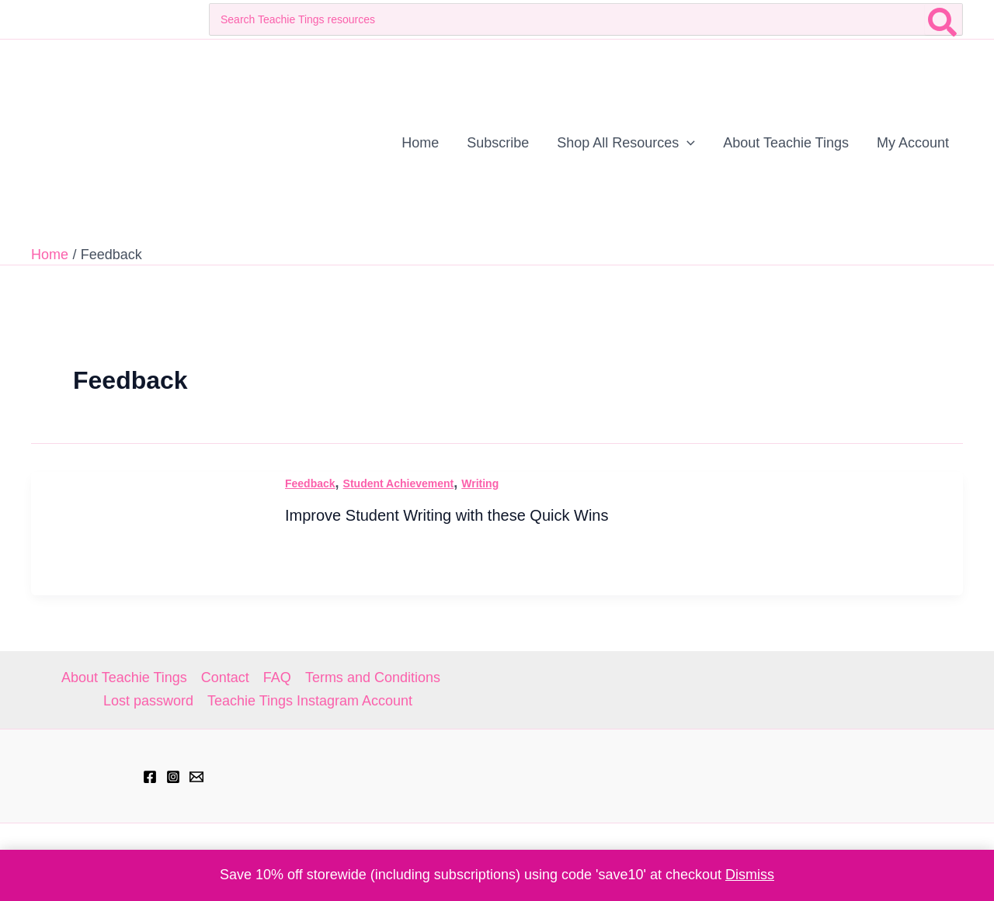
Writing (480, 483)
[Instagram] (173, 777)
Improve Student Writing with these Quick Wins (446, 515)
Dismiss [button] (749, 874)
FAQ (277, 677)
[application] (687, 143)
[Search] (943, 19)
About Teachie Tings (124, 677)
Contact (225, 677)
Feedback (310, 483)
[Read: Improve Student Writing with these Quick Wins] (147, 532)
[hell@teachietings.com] (196, 777)
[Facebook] (150, 777)
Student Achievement (398, 483)
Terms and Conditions (372, 677)
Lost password (148, 701)
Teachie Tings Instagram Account (309, 701)
